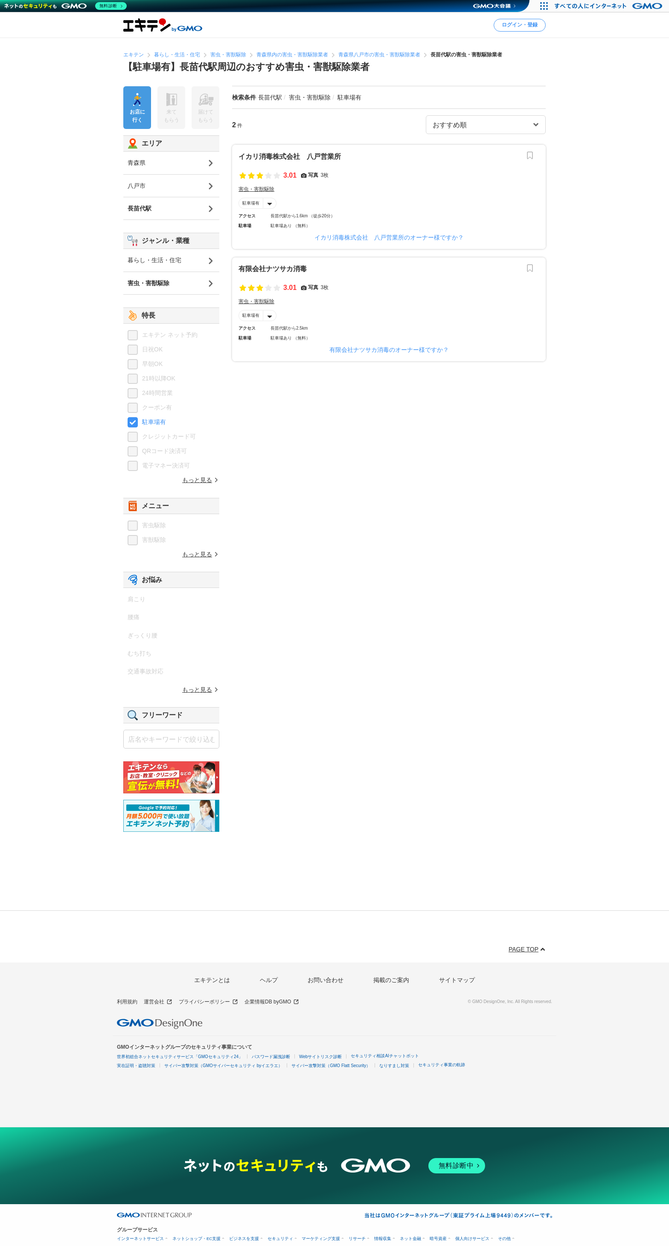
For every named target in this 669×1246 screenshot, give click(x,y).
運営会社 (158, 1002)
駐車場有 (250, 203)
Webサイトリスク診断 (320, 1056)
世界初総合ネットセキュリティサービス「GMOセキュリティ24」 (180, 1056)
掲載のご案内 (391, 980)
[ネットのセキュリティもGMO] (65, 6)
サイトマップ (457, 980)
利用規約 (127, 1002)
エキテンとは (212, 980)
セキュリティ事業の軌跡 (441, 1064)
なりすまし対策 (394, 1065)
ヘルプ (269, 980)
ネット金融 (410, 1238)
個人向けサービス (472, 1238)
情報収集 (382, 1238)
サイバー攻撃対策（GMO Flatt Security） (330, 1065)
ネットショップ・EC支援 (196, 1238)
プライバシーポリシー (208, 1002)
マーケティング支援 (321, 1238)
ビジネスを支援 (244, 1238)
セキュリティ (280, 1238)
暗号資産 (438, 1238)
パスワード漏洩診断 (271, 1056)
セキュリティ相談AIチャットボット (385, 1055)
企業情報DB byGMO (271, 1002)
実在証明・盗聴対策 (136, 1065)
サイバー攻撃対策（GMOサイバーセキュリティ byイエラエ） (223, 1065)
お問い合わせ (325, 980)
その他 (504, 1238)
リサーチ (357, 1238)
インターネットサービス (140, 1238)
